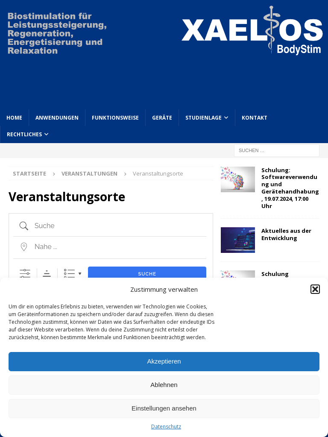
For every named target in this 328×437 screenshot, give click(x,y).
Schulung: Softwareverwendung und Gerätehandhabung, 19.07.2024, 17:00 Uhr (290, 188)
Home (14, 117)
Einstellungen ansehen (164, 408)
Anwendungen (57, 117)
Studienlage (203, 117)
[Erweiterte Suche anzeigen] (25, 273)
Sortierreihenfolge (46, 273)
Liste (69, 273)
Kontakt (254, 117)
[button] (315, 289)
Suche (147, 274)
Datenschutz (166, 426)
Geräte (162, 117)
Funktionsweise (115, 117)
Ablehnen (163, 384)
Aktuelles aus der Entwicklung (286, 234)
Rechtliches (24, 134)
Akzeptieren (164, 361)
